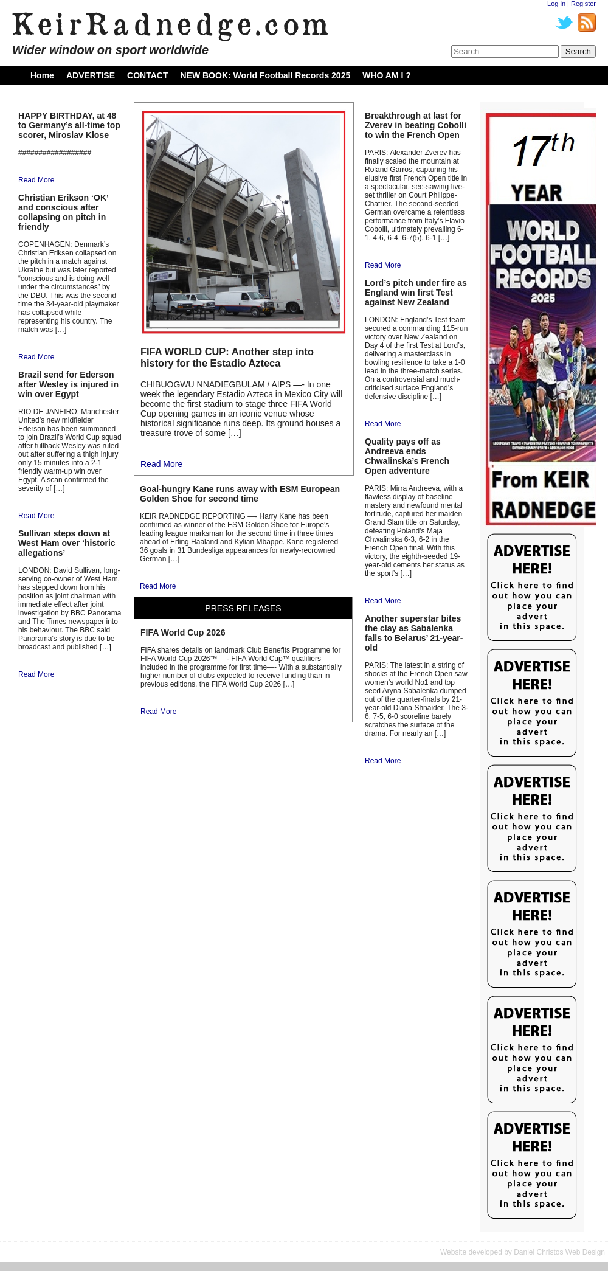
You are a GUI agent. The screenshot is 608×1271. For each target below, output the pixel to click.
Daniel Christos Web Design (559, 1252)
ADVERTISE (90, 75)
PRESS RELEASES (243, 608)
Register (583, 3)
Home (42, 75)
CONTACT (147, 75)
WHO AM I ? (386, 75)
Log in (556, 3)
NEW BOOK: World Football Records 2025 (265, 75)
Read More (36, 180)
